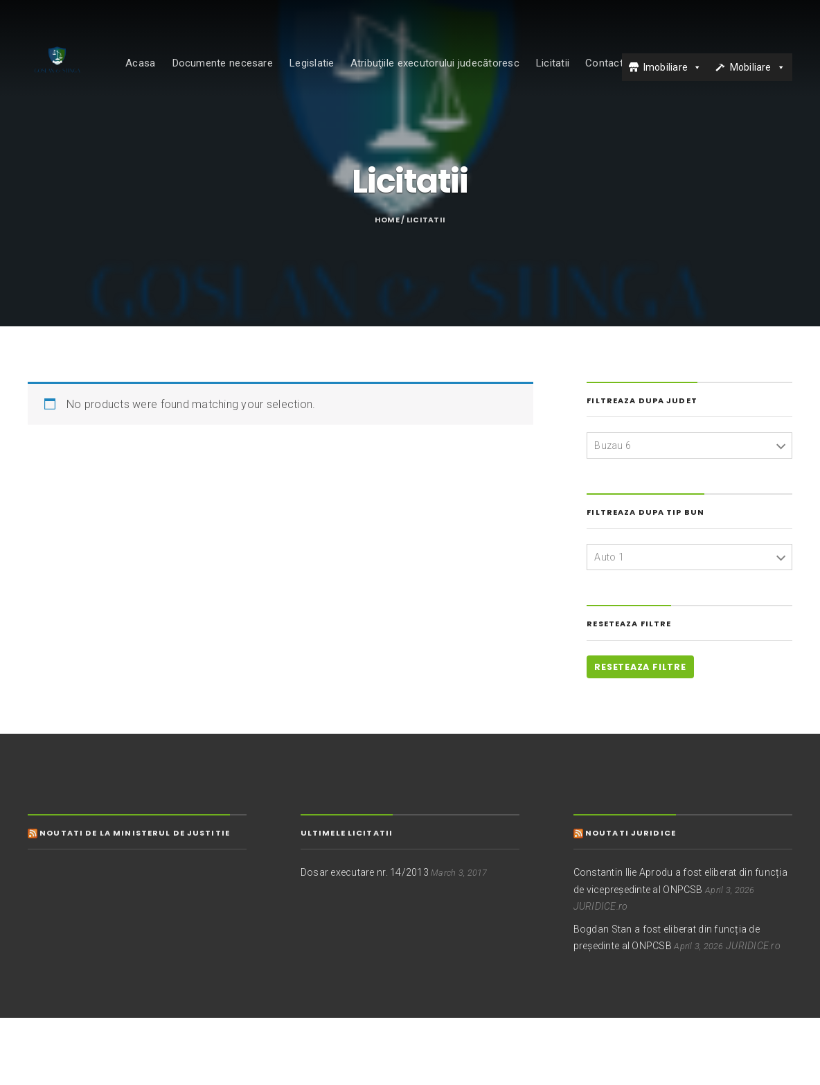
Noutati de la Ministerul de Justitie (134, 899)
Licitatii (574, 74)
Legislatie (333, 74)
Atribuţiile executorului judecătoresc (457, 74)
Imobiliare (665, 78)
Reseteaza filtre (640, 734)
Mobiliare (751, 78)
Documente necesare (244, 74)
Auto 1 (609, 623)
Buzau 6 (612, 512)
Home (387, 287)
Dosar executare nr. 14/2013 (365, 939)
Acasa (162, 74)
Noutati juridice (630, 899)
